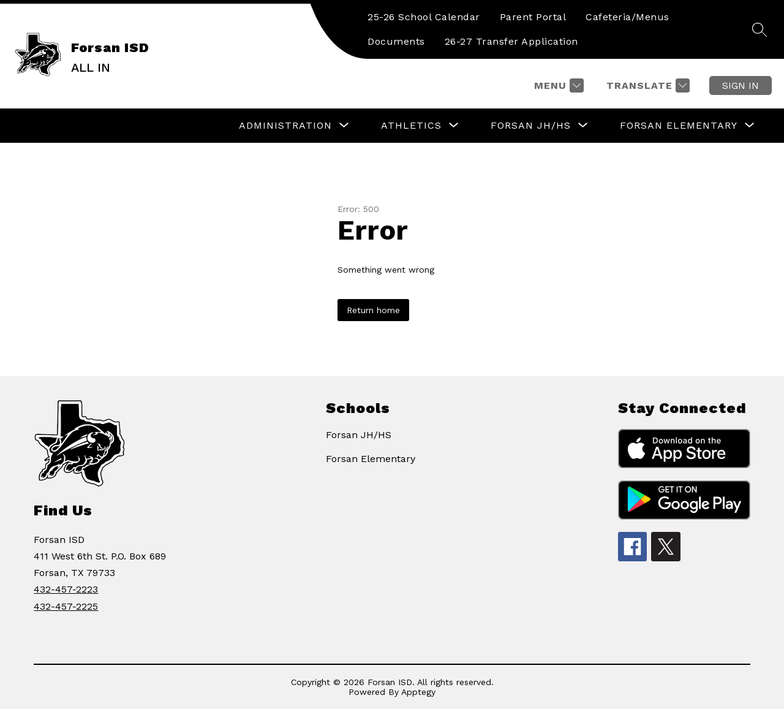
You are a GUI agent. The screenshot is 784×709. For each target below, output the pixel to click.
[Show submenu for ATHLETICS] (411, 125)
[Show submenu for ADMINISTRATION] (285, 125)
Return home (373, 310)
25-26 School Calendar (424, 17)
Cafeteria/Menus (627, 17)
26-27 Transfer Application (511, 41)
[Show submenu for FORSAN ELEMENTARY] (678, 125)
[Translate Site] (646, 85)
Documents (396, 41)
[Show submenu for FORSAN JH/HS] (531, 125)
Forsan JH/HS (358, 435)
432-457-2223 (66, 589)
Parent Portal (533, 17)
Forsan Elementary (370, 458)
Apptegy (418, 692)
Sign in (740, 85)
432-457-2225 (66, 606)
